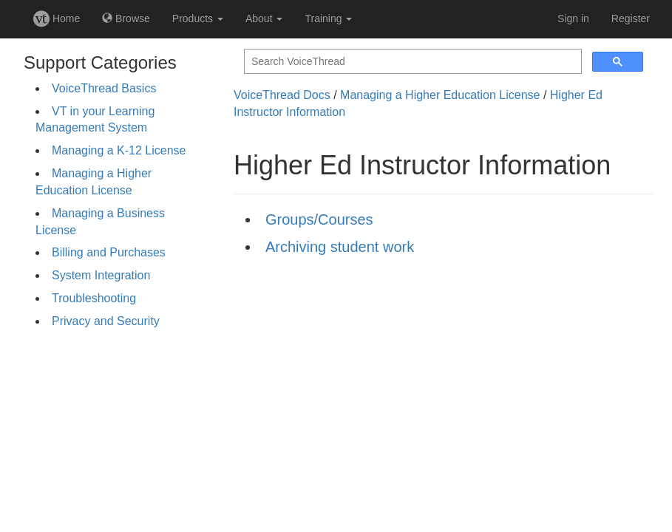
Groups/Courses (319, 219)
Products (197, 18)
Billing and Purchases (109, 252)
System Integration (101, 275)
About (263, 18)
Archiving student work (339, 247)
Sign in (573, 18)
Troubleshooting (94, 298)
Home (56, 18)
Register (630, 18)
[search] (411, 61)
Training (328, 18)
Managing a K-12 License (119, 150)
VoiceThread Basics (104, 88)
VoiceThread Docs (282, 95)
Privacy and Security (106, 321)
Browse (126, 18)
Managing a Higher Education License (440, 95)
